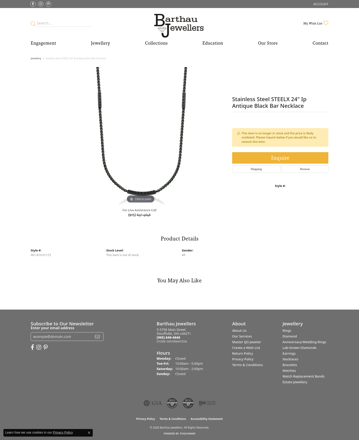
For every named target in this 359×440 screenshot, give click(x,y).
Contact (320, 43)
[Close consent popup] (89, 432)
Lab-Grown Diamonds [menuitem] (300, 348)
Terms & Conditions (247, 365)
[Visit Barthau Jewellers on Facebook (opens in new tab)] (33, 4)
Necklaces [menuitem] (290, 359)
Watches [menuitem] (289, 370)
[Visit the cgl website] (188, 403)
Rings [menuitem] (287, 330)
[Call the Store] (168, 337)
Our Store (268, 43)
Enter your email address (52, 328)
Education (212, 43)
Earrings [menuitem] (289, 353)
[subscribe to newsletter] (97, 336)
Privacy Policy (242, 359)
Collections (156, 43)
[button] (320, 4)
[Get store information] (172, 341)
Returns (305, 169)
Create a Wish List (246, 348)
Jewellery (100, 43)
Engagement (43, 43)
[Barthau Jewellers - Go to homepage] (179, 23)
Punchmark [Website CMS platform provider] (188, 433)
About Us (239, 330)
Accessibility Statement (207, 419)
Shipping (256, 169)
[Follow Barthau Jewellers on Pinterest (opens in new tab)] (48, 4)
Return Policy (242, 353)
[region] (140, 135)
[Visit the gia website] (153, 403)
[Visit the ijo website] (207, 403)
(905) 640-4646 (139, 215)
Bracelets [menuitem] (290, 365)
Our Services (242, 336)
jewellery (36, 58)
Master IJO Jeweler (246, 342)
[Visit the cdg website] (172, 403)
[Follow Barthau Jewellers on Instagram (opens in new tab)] (41, 4)
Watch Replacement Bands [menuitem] (303, 376)
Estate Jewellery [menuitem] (295, 382)
